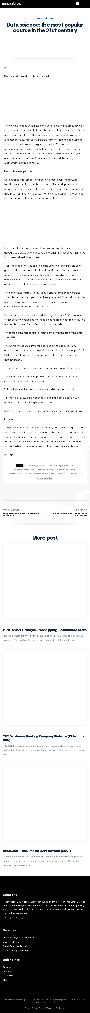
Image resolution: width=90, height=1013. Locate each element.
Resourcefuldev (44, 478)
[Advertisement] (45, 102)
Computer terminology (38, 474)
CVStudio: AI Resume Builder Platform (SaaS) (37, 851)
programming (57, 474)
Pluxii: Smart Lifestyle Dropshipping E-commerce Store (45, 630)
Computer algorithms (34, 465)
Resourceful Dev (74, 474)
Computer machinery (65, 469)
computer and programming (60, 465)
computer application (24, 469)
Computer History (45, 469)
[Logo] (36, 3)
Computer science (16, 474)
